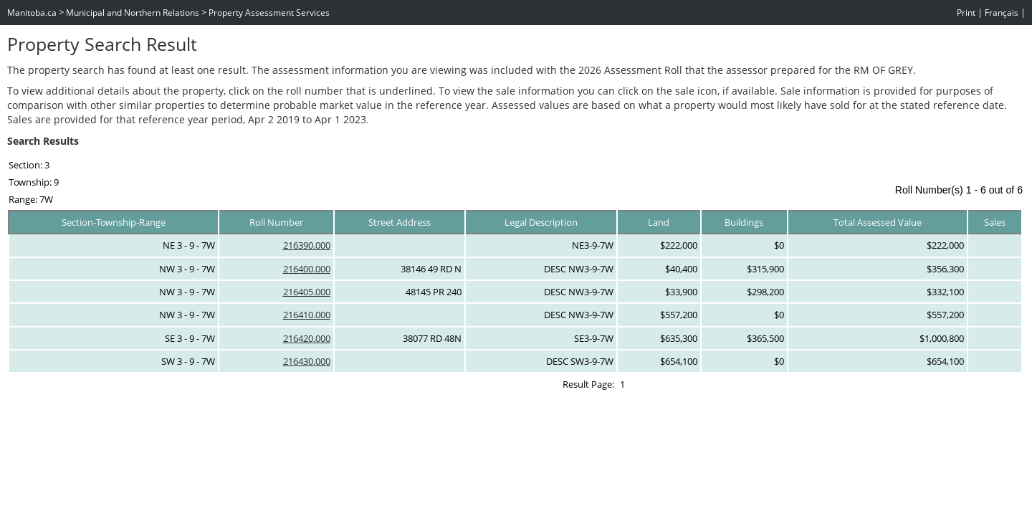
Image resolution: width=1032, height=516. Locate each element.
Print (966, 12)
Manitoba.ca (32, 12)
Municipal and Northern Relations (132, 12)
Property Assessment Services (269, 12)
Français (1001, 12)
